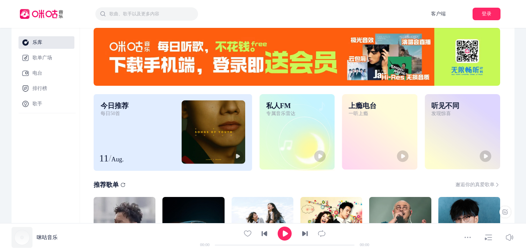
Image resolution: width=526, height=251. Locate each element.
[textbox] (151, 14)
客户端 (438, 13)
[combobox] (146, 14)
